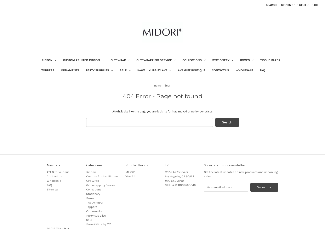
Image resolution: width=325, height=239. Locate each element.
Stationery (222, 60)
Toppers (47, 70)
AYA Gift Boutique (191, 70)
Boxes (247, 60)
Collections (194, 60)
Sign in (286, 5)
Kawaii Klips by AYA (154, 70)
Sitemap (52, 189)
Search (271, 5)
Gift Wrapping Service (156, 60)
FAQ (262, 70)
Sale (125, 70)
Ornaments (70, 70)
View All (130, 176)
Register (302, 5)
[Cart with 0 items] (315, 5)
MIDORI (130, 172)
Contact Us (220, 70)
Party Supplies (99, 70)
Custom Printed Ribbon (83, 60)
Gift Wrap (120, 60)
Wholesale (244, 70)
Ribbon (48, 60)
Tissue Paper (270, 60)
